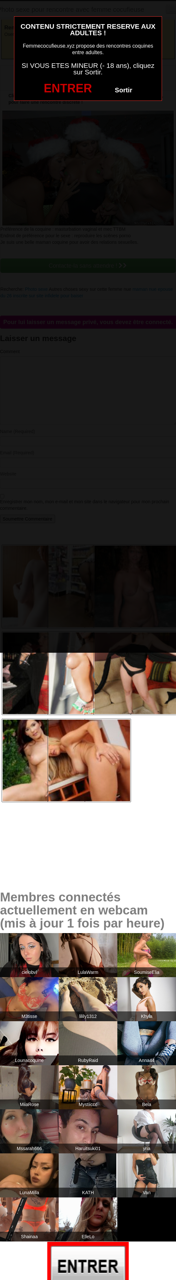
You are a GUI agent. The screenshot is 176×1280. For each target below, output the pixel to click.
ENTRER (68, 88)
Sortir (123, 90)
